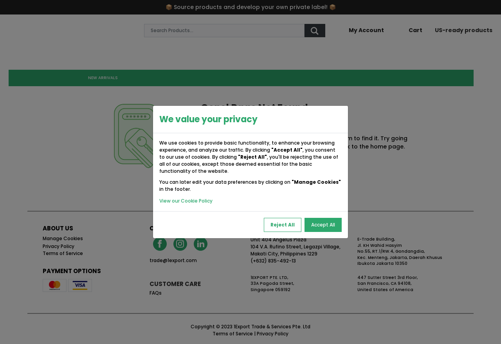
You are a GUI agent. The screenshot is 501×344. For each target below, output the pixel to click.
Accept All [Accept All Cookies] (323, 224)
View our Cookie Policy (186, 200)
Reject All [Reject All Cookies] (282, 224)
